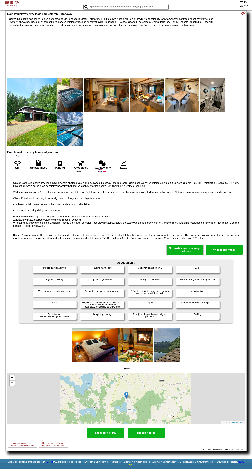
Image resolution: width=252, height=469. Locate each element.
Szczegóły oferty (105, 432)
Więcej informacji (224, 249)
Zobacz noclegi (146, 432)
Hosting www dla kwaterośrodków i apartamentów (53, 444)
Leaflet (224, 423)
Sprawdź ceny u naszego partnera (185, 250)
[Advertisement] (126, 52)
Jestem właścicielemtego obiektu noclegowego (22, 444)
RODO (241, 462)
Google (50, 462)
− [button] (12, 383)
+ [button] (12, 378)
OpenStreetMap (237, 423)
